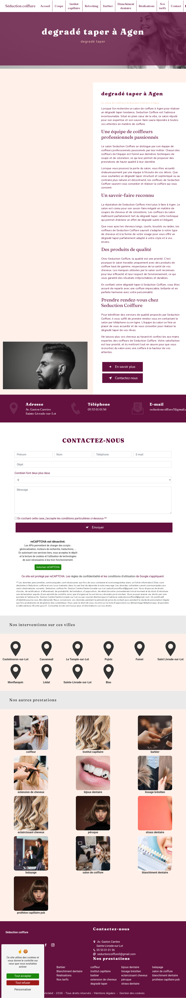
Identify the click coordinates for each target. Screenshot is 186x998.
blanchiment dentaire (165, 975)
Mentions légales (104, 993)
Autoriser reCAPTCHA (48, 563)
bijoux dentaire (130, 967)
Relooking (91, 6)
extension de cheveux (103, 979)
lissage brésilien (131, 971)
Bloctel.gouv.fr (39, 601)
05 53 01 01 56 (97, 409)
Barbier (108, 6)
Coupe (59, 6)
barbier (94, 975)
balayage (157, 967)
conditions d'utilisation (121, 572)
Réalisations (146, 6)
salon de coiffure (162, 971)
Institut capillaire (74, 6)
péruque (126, 979)
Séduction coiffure (20, 6)
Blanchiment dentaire (125, 6)
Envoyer (98, 523)
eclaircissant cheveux (134, 975)
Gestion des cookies (132, 993)
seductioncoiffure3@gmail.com (114, 954)
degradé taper (98, 983)
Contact (176, 6)
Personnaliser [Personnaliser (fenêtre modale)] (22, 989)
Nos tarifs (162, 6)
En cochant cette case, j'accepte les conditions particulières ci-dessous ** (62, 514)
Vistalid (48, 993)
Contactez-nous (123, 378)
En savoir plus (121, 367)
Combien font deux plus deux (32, 469)
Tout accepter (22, 976)
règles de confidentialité (85, 572)
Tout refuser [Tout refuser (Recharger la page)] (22, 982)
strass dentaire (130, 983)
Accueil (45, 6)
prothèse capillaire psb (166, 979)
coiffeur (95, 967)
